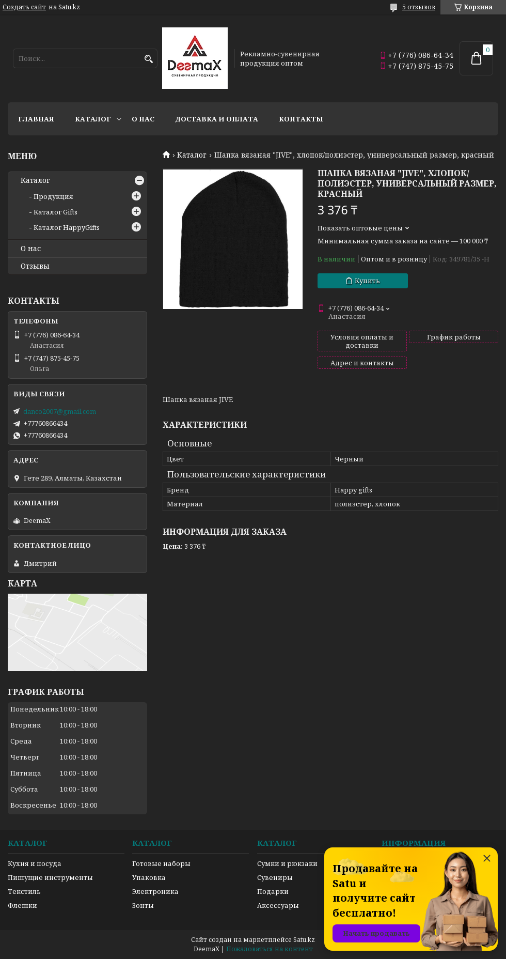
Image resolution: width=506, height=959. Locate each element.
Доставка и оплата (216, 118)
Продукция (53, 196)
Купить (367, 280)
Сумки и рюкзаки (287, 863)
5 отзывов (418, 7)
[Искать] (148, 59)
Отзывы (35, 266)
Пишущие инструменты (50, 877)
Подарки (273, 891)
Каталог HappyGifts (67, 227)
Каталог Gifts (55, 211)
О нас (143, 118)
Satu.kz (304, 939)
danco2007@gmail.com (59, 411)
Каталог (93, 118)
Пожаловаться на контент (269, 949)
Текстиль (24, 891)
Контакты (301, 118)
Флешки (22, 905)
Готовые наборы (161, 863)
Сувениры (275, 877)
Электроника (155, 891)
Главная (36, 118)
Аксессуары (278, 905)
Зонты (143, 905)
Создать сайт (24, 7)
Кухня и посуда (34, 863)
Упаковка (149, 877)
